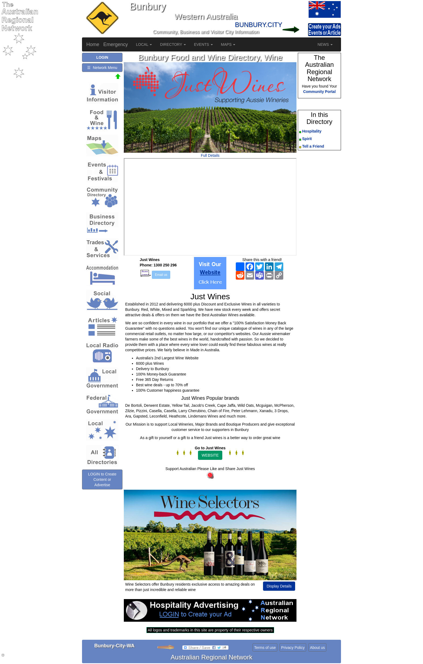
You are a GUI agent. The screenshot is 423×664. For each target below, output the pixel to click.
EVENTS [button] (203, 44)
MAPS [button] (228, 44)
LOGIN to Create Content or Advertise (102, 479)
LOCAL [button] (144, 44)
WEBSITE (210, 455)
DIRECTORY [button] (173, 44)
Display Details (279, 586)
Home (92, 44)
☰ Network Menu (102, 67)
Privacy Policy (293, 647)
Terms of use (265, 647)
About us (317, 647)
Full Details (210, 155)
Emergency (115, 44)
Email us (161, 275)
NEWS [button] (325, 44)
